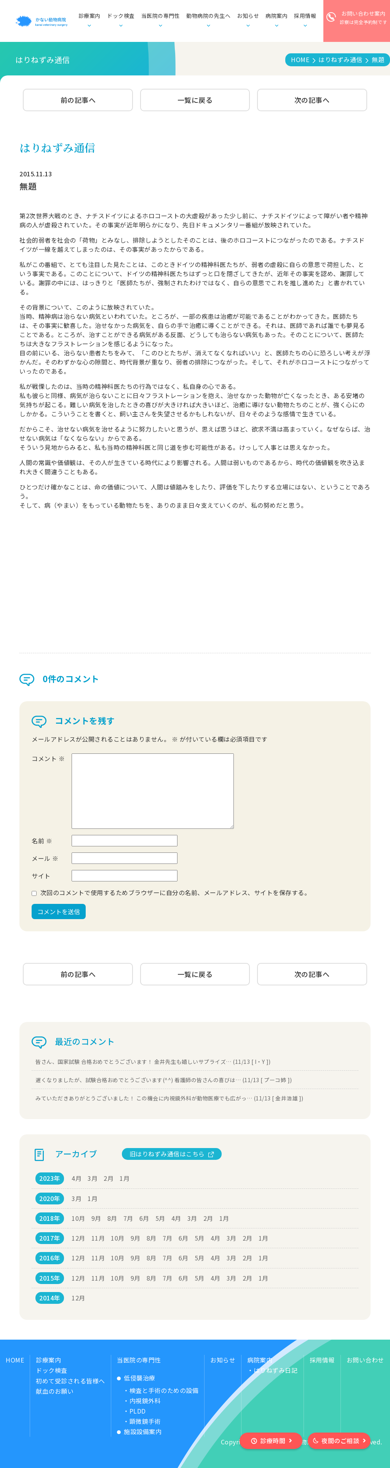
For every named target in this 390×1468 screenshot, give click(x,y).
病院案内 (259, 1359)
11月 (98, 1238)
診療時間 (272, 1440)
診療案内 (48, 1359)
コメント (48, 758)
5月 (160, 1218)
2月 (108, 1178)
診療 (89, 16)
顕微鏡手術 (145, 1421)
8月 (112, 1218)
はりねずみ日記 (276, 1370)
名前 (42, 840)
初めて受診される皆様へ (70, 1380)
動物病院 (208, 16)
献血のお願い (55, 1391)
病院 (276, 16)
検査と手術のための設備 (164, 1390)
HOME (15, 1359)
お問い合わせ (365, 1359)
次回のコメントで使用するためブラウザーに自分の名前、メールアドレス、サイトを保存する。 (175, 892)
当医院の (160, 16)
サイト (41, 875)
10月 (78, 1218)
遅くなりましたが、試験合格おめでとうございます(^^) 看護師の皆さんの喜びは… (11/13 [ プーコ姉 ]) (163, 1080)
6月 (144, 1218)
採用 (305, 16)
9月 (96, 1218)
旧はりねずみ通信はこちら (167, 1153)
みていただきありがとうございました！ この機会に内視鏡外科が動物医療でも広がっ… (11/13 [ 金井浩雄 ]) (169, 1098)
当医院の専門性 (139, 1359)
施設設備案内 (142, 1431)
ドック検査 (121, 15)
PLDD (137, 1410)
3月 (93, 1178)
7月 (128, 1218)
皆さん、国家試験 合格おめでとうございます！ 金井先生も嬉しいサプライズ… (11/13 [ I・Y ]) (153, 1061)
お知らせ (248, 15)
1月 (124, 1178)
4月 (77, 1178)
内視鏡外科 (145, 1400)
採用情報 (322, 1359)
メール (45, 858)
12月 (78, 1238)
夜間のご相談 (340, 1440)
